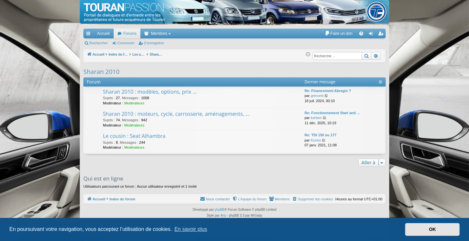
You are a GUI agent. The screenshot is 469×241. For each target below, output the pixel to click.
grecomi (317, 96)
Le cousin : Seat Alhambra (134, 136)
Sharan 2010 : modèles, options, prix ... (150, 91)
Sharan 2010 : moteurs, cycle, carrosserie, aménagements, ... (176, 113)
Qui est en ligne (103, 178)
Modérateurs (134, 103)
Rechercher (98, 43)
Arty (223, 215)
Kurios (316, 140)
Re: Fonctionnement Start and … (332, 113)
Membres (159, 33)
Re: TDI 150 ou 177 (320, 135)
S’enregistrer (154, 43)
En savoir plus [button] (190, 229)
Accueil (103, 33)
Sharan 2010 (101, 71)
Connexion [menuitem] (372, 34)
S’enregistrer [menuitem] (382, 34)
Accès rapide (89, 34)
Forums (130, 33)
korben (316, 118)
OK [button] (432, 229)
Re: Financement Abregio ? (328, 91)
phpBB (219, 209)
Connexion (126, 43)
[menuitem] (338, 33)
